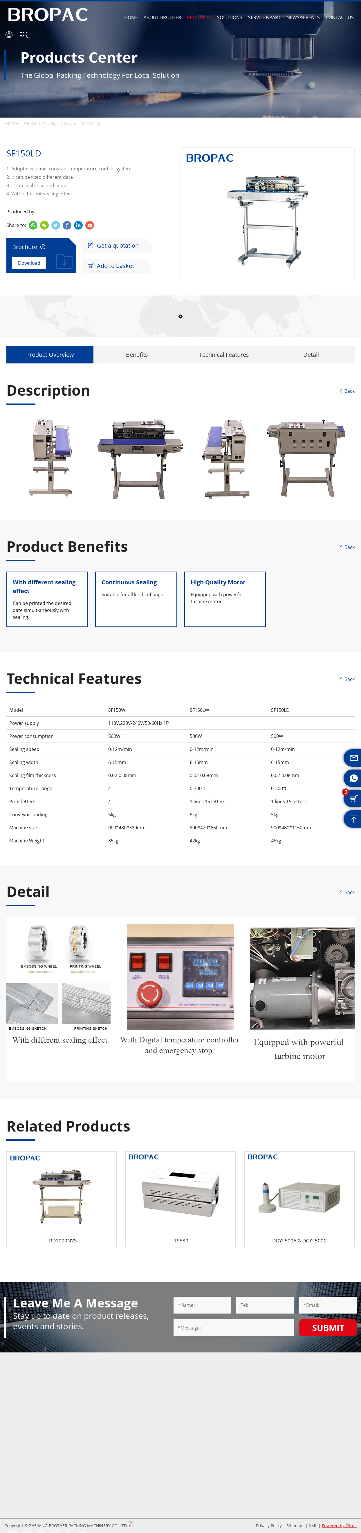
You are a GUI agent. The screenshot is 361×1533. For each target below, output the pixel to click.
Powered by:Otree (339, 1525)
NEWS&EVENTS (303, 17)
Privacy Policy (269, 1525)
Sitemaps (295, 1525)
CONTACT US (340, 17)
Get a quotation (113, 245)
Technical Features (224, 355)
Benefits (137, 355)
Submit (328, 1327)
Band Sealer (64, 123)
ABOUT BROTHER (162, 17)
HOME (131, 17)
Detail (311, 355)
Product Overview (50, 355)
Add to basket (111, 266)
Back (346, 391)
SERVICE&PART (264, 17)
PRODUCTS (199, 17)
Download (29, 263)
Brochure (29, 247)
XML (313, 1525)
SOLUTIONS (229, 17)
